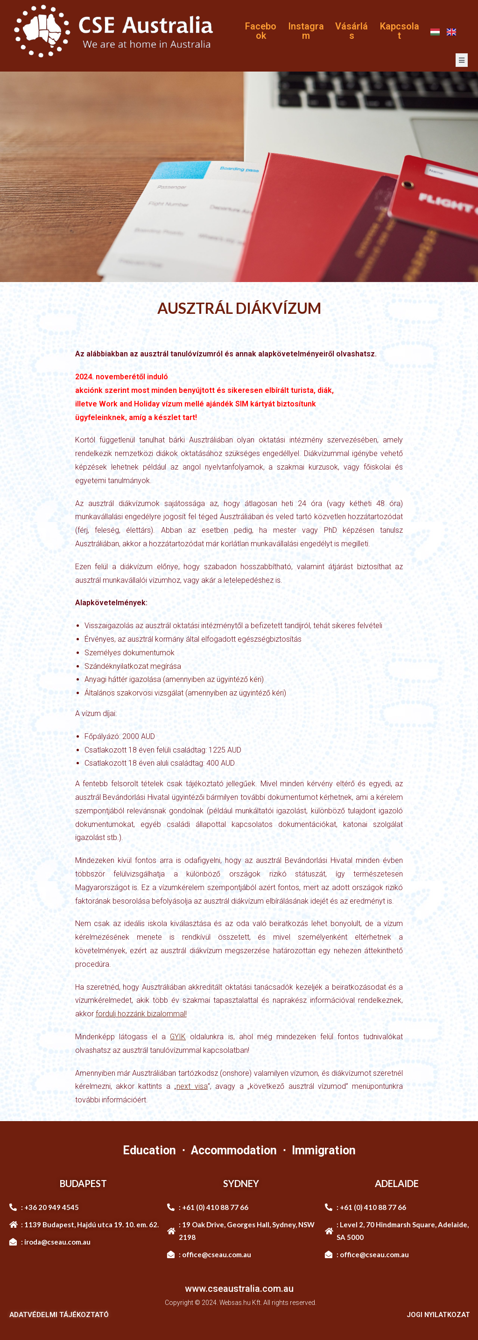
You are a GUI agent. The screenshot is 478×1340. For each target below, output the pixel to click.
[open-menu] (462, 60)
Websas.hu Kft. (240, 1302)
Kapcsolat (399, 31)
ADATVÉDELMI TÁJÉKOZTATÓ (59, 1315)
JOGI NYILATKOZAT (437, 1315)
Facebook (260, 31)
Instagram (306, 31)
